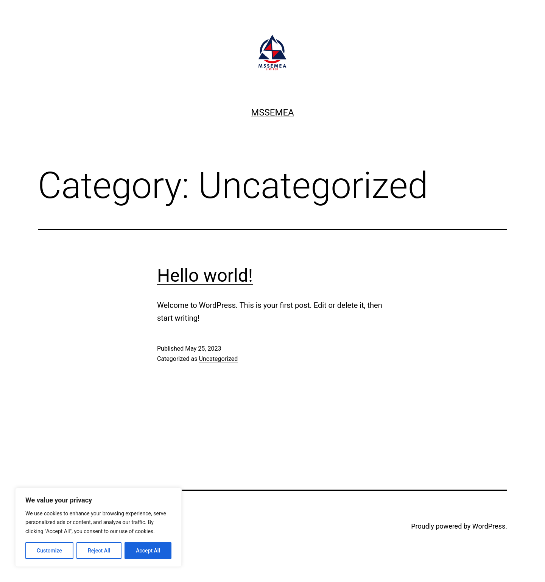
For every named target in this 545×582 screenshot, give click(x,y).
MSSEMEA (272, 112)
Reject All (99, 551)
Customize (49, 551)
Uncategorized (218, 358)
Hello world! (205, 275)
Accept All (148, 551)
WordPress (488, 526)
